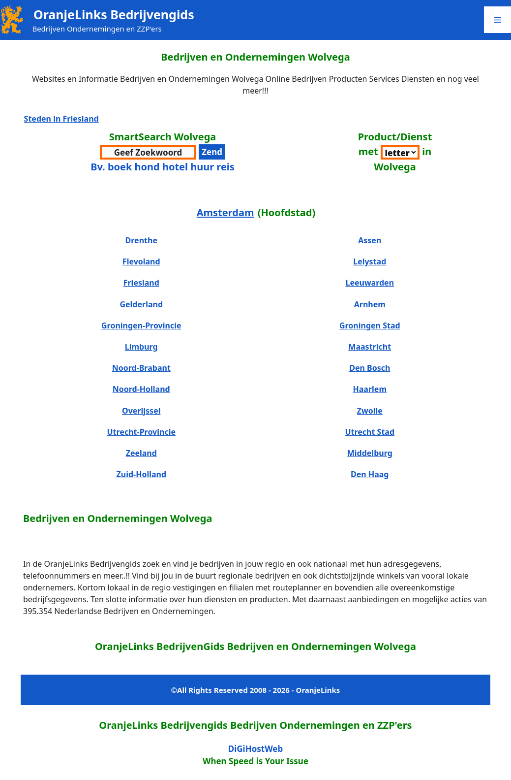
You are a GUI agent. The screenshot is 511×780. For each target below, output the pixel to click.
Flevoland (141, 261)
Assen (369, 240)
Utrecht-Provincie (141, 431)
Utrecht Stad (369, 431)
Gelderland (141, 304)
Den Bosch (369, 367)
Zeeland (141, 453)
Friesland (141, 282)
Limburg (141, 346)
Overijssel (141, 410)
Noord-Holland (141, 389)
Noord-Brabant (141, 367)
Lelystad (369, 261)
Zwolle (370, 410)
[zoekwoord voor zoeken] (148, 152)
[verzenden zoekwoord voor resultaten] (212, 152)
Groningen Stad (369, 325)
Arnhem (370, 304)
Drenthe (141, 240)
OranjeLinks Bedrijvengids (113, 14)
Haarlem (370, 389)
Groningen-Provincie (141, 325)
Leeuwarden (369, 282)
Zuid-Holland (141, 474)
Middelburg (369, 453)
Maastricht (369, 346)
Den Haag (370, 474)
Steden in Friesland (61, 118)
